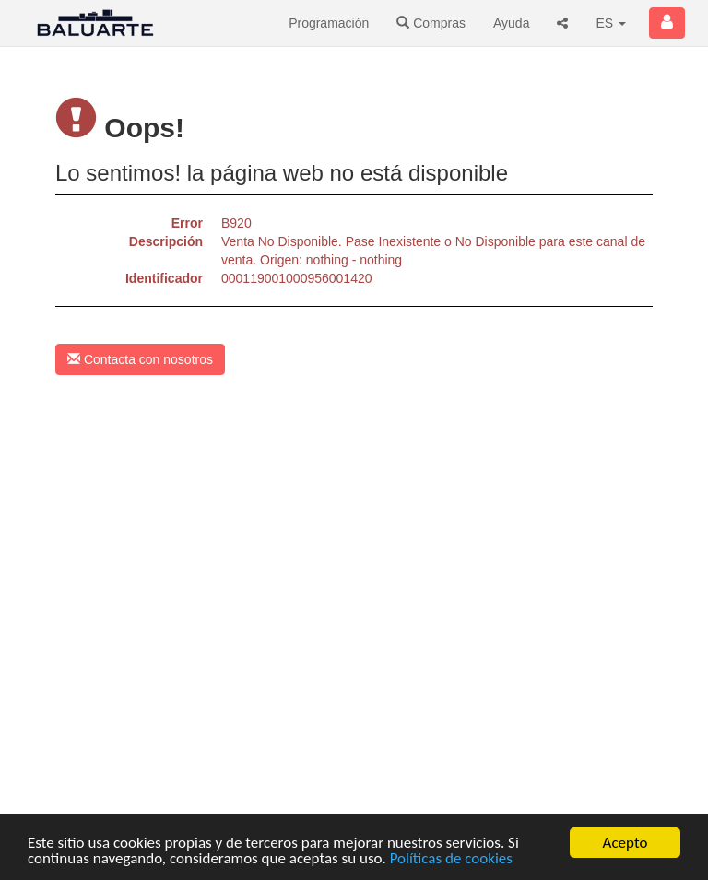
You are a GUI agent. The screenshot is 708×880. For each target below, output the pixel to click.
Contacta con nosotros (140, 359)
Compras (431, 23)
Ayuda (511, 23)
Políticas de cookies (451, 859)
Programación (329, 23)
